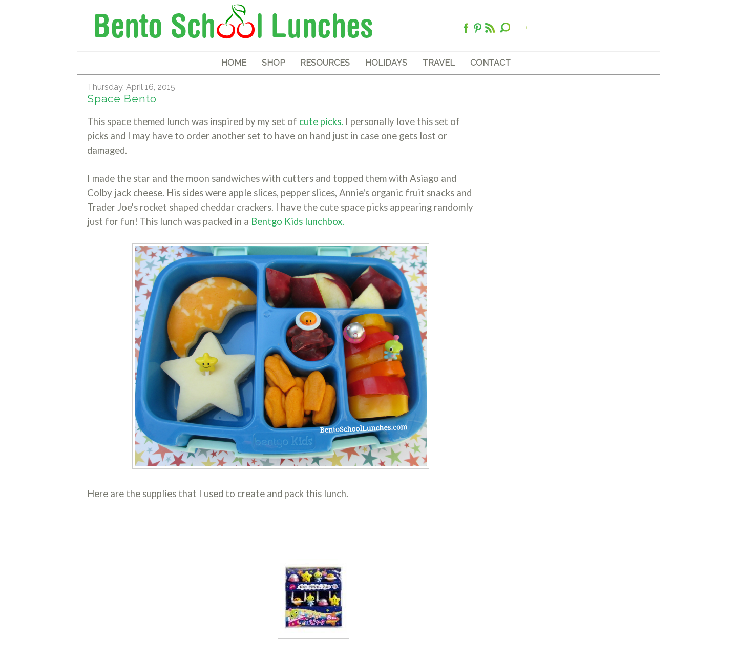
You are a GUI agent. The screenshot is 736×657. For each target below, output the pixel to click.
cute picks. (320, 121)
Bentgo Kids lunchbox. (297, 221)
